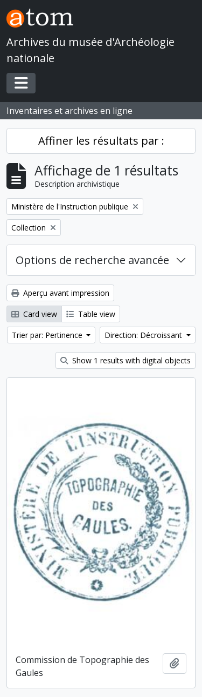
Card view (34, 314)
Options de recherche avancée (92, 260)
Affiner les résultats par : (101, 140)
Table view (90, 314)
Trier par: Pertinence (48, 335)
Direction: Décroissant (144, 335)
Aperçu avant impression (60, 293)
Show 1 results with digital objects (125, 360)
